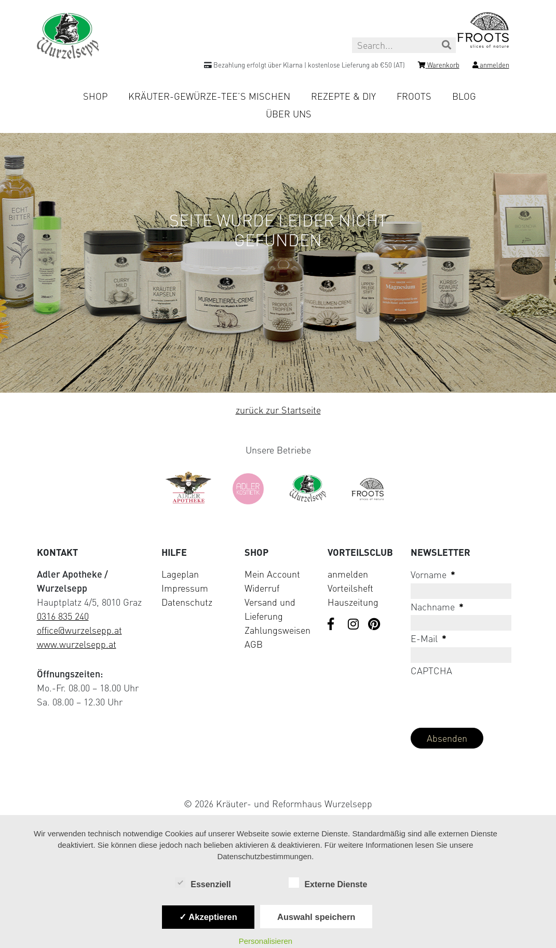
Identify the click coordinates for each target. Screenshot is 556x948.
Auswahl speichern (316, 917)
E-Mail (428, 638)
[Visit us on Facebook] (334, 625)
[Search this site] (404, 45)
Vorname (433, 574)
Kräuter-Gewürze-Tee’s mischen (209, 96)
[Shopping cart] (438, 66)
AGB (254, 644)
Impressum (184, 588)
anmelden (348, 574)
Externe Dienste (328, 883)
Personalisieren (265, 941)
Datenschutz (186, 602)
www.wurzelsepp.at (76, 644)
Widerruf (262, 588)
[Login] (490, 66)
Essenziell (202, 883)
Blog (464, 96)
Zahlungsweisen (277, 630)
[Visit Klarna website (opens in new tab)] (278, 779)
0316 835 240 (63, 616)
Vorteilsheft (350, 588)
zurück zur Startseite (278, 410)
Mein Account (272, 574)
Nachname (437, 606)
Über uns (288, 113)
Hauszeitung (353, 602)
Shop (95, 96)
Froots (414, 96)
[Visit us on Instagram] (354, 625)
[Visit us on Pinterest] (374, 625)
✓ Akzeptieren (208, 917)
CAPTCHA (431, 670)
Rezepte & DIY (343, 96)
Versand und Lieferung (270, 609)
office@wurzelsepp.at (79, 630)
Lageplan (180, 574)
